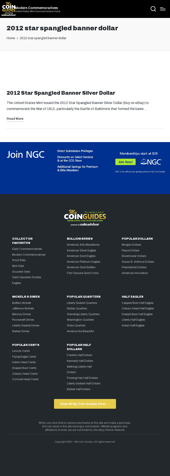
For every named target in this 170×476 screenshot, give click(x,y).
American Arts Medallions (83, 244)
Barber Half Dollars (79, 389)
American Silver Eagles (81, 250)
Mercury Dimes (21, 314)
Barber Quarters (77, 308)
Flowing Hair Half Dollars (82, 378)
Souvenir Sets (21, 271)
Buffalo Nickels (21, 302)
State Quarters (76, 325)
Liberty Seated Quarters (82, 302)
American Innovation (135, 273)
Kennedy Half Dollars (80, 360)
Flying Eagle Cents (24, 356)
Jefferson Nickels (23, 308)
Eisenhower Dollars (134, 256)
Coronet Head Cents (25, 379)
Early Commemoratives (27, 249)
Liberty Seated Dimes (25, 325)
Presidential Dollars (134, 267)
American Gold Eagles (81, 256)
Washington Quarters (80, 319)
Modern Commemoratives (36, 8)
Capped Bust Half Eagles (138, 302)
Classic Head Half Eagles (138, 308)
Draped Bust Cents (24, 368)
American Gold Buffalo (81, 267)
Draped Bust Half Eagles (137, 314)
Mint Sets (18, 266)
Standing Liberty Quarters (83, 314)
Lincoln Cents (21, 351)
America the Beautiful (80, 331)
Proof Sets (19, 260)
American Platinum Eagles (83, 261)
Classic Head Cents (25, 373)
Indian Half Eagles (133, 325)
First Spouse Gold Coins (83, 273)
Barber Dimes (20, 331)
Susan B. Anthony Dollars (138, 261)
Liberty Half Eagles (133, 319)
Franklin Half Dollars (79, 355)
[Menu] (163, 8)
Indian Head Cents (24, 362)
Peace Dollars (130, 250)
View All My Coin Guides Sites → (85, 404)
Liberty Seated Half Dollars (83, 383)
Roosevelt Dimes (23, 319)
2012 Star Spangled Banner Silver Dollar (61, 93)
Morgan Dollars (131, 244)
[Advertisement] (85, 72)
